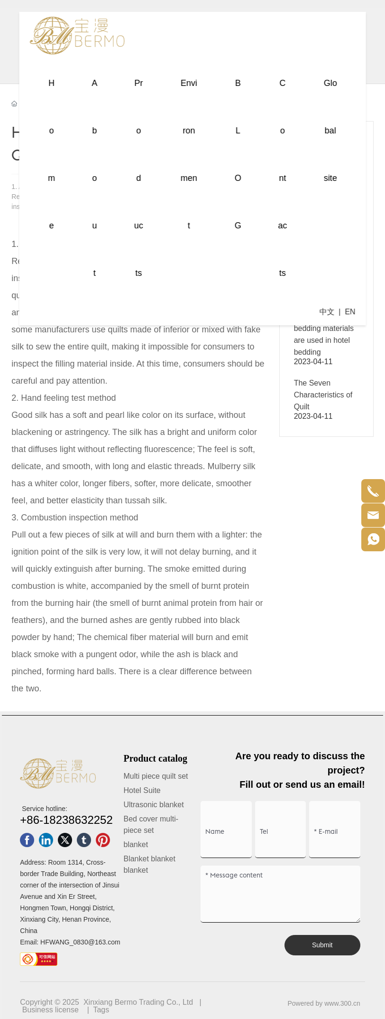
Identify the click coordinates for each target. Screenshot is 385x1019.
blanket (135, 844)
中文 (326, 312)
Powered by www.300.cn (323, 1003)
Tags (101, 1010)
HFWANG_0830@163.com (80, 942)
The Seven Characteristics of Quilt (323, 395)
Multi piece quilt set (155, 776)
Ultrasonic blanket (153, 805)
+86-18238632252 (66, 819)
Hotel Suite (141, 790)
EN (350, 312)
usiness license (53, 1010)
